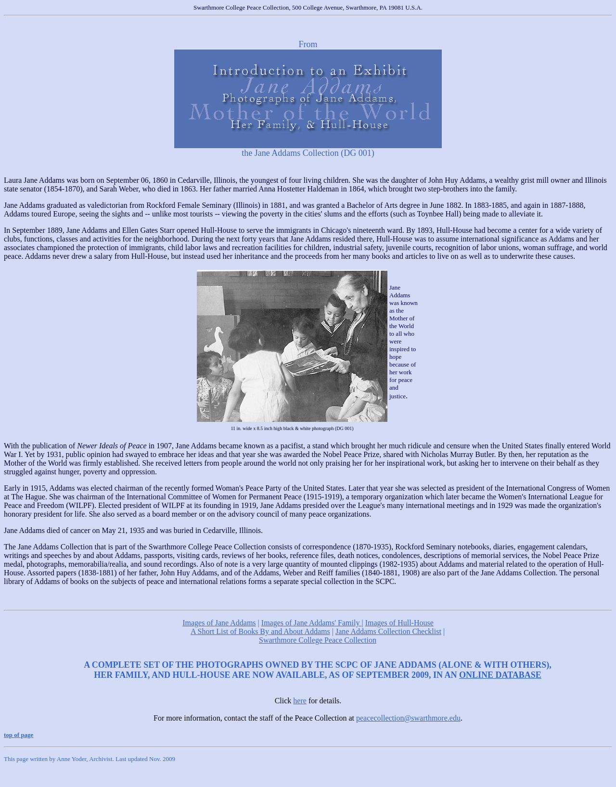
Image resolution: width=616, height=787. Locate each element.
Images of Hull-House (399, 623)
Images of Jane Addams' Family (311, 623)
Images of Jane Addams (219, 623)
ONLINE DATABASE (500, 675)
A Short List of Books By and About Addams (260, 631)
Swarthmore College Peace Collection (317, 640)
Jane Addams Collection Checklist (388, 631)
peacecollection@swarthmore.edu (408, 718)
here (300, 701)
